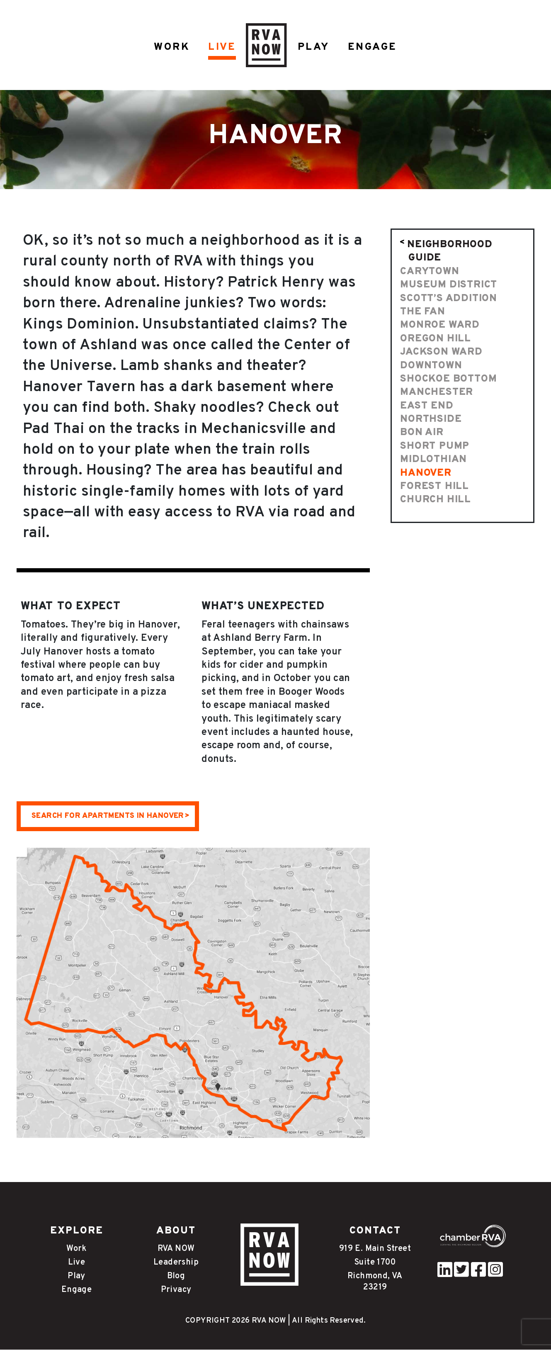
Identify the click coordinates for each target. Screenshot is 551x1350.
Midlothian (433, 460)
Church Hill (435, 500)
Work (76, 1249)
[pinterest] (444, 1274)
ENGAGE (373, 47)
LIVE (222, 47)
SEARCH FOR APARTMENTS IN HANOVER (108, 816)
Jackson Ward (441, 352)
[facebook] (478, 1274)
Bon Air (422, 433)
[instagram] (495, 1274)
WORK (171, 47)
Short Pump (434, 446)
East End (426, 406)
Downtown (431, 366)
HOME (266, 45)
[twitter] (461, 1274)
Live (76, 1263)
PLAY (314, 47)
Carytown (429, 272)
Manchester (436, 393)
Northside (430, 420)
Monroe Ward (440, 325)
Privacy (176, 1290)
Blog (176, 1276)
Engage (76, 1290)
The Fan (422, 312)
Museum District (448, 285)
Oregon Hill (435, 339)
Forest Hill (434, 487)
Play (76, 1276)
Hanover (425, 473)
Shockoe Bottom (448, 379)
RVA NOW (176, 1249)
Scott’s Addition (448, 299)
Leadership (176, 1263)
